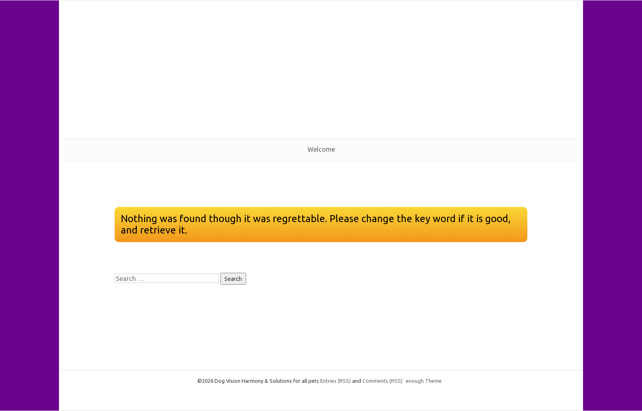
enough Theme (424, 381)
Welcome (321, 149)
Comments (382, 381)
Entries (335, 381)
